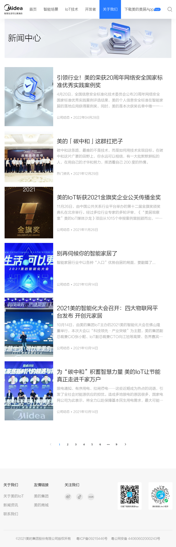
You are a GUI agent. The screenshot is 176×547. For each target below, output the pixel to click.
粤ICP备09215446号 (91, 539)
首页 (33, 9)
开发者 (90, 9)
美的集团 (41, 496)
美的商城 (41, 505)
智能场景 (51, 9)
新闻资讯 (10, 505)
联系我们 (10, 514)
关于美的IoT (13, 496)
